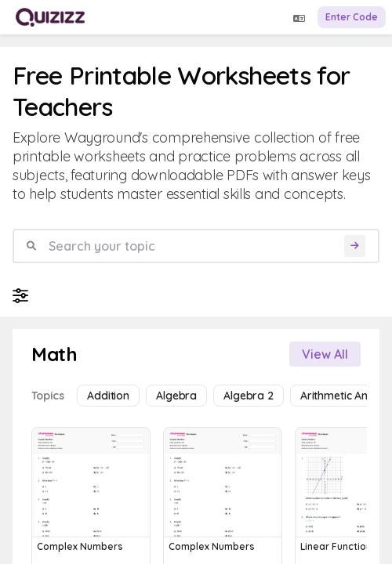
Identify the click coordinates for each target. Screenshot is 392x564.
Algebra (176, 396)
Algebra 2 (248, 396)
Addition (108, 396)
